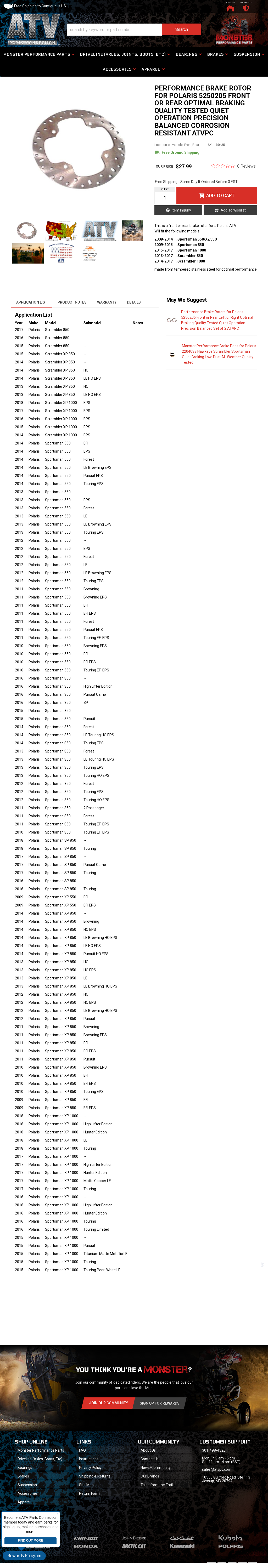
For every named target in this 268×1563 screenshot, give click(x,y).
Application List (31, 302)
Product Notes (72, 302)
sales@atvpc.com (216, 1469)
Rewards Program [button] (24, 1556)
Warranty (106, 302)
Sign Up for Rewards (160, 1403)
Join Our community (108, 1403)
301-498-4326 (214, 1450)
